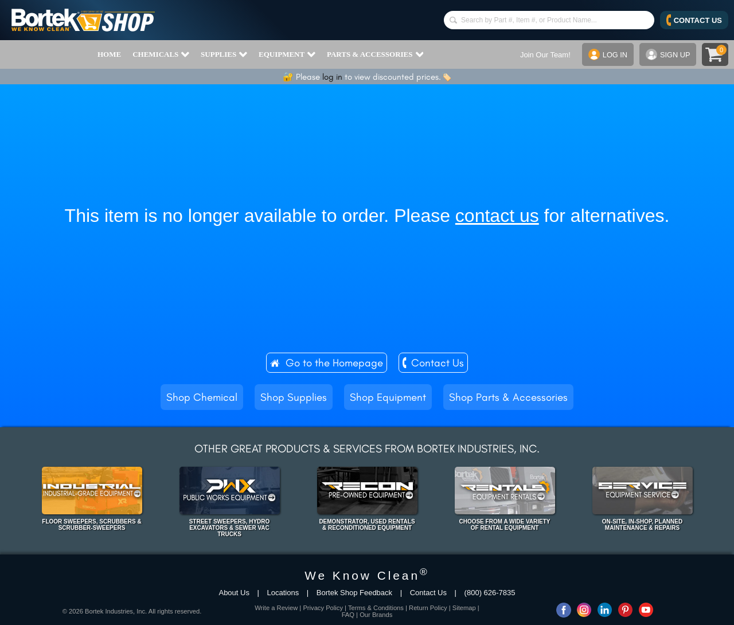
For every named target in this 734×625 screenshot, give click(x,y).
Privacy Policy (323, 607)
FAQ (348, 614)
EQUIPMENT (287, 54)
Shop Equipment (388, 397)
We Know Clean (367, 575)
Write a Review (276, 607)
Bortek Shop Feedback (354, 592)
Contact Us (437, 362)
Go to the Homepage (334, 362)
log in (332, 77)
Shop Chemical (201, 397)
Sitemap (464, 607)
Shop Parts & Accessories (508, 397)
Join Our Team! (544, 54)
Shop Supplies (293, 397)
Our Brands (376, 614)
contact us (497, 215)
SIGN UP (667, 54)
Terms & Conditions (376, 607)
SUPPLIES (224, 54)
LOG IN (607, 54)
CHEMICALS (160, 54)
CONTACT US (694, 20)
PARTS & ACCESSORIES (375, 54)
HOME (109, 54)
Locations (283, 592)
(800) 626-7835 (490, 592)
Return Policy (428, 607)
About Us (233, 592)
